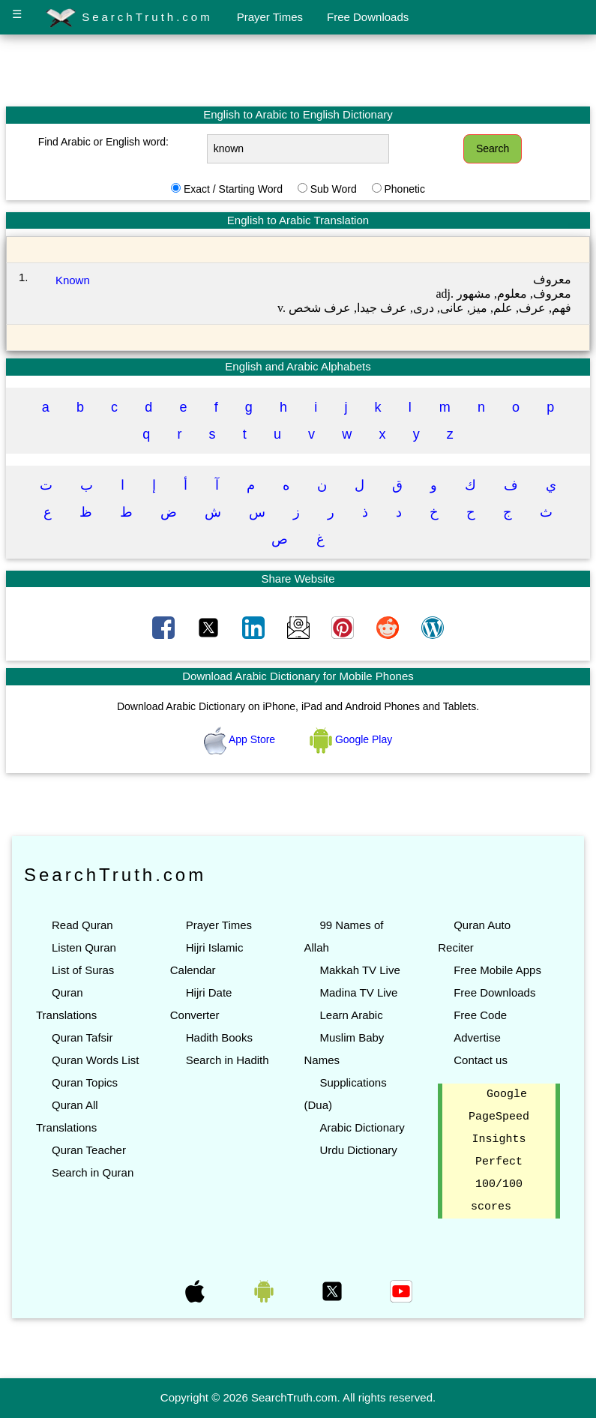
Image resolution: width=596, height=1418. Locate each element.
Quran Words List (95, 1060)
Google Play (351, 739)
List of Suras (83, 970)
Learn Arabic (350, 1015)
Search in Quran (92, 1172)
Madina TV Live (358, 992)
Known (72, 280)
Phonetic (404, 189)
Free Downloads (368, 16)
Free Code (480, 1015)
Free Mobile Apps (497, 970)
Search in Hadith (227, 1060)
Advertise (477, 1037)
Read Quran (82, 925)
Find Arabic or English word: (103, 142)
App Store (241, 739)
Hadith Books (219, 1037)
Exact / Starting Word (233, 189)
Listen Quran (84, 947)
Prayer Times (270, 16)
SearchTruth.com (129, 18)
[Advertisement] (298, 69)
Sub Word (333, 189)
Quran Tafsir (82, 1037)
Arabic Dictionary (361, 1127)
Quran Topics (85, 1082)
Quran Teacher (89, 1150)
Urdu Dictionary (358, 1150)
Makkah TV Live (359, 970)
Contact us (481, 1060)
